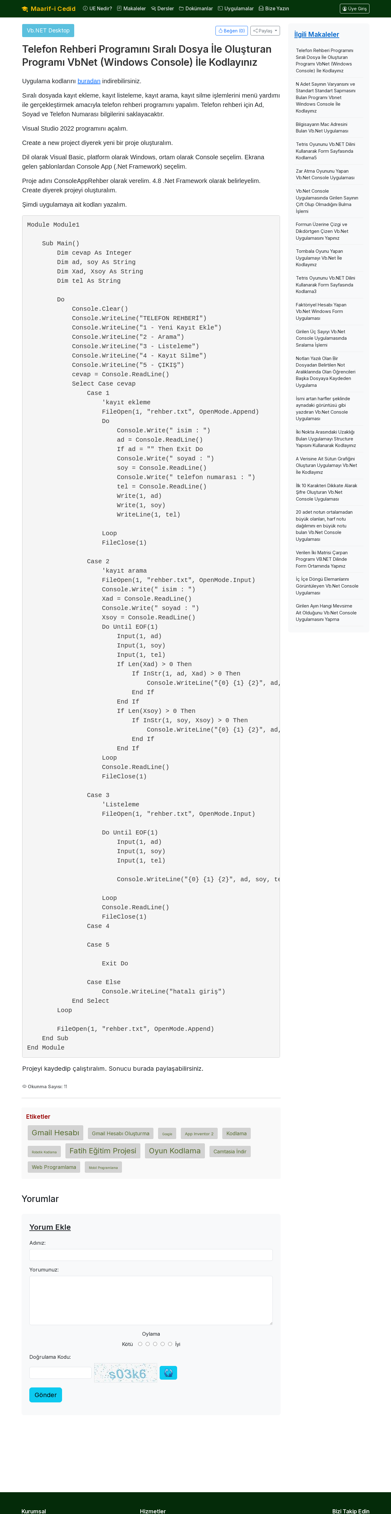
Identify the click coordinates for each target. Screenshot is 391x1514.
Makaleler (131, 8)
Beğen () (231, 30)
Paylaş (262, 30)
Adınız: (37, 1243)
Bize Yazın (274, 8)
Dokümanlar (196, 8)
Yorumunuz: (44, 1269)
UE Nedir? (97, 8)
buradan (89, 81)
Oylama (151, 1334)
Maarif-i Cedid (48, 8)
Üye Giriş (355, 8)
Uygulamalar (236, 8)
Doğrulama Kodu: (50, 1357)
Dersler (162, 8)
